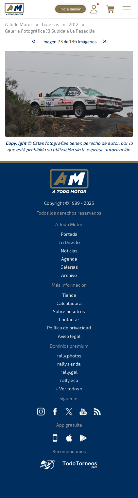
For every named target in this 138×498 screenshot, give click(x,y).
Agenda (69, 259)
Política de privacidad (69, 327)
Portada (69, 234)
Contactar (69, 319)
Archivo (69, 275)
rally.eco (69, 380)
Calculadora (69, 303)
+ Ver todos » (69, 388)
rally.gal (69, 372)
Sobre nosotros (69, 311)
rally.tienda (69, 364)
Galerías (69, 267)
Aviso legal (69, 336)
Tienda (69, 295)
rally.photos (69, 355)
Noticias (69, 250)
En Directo (69, 242)
